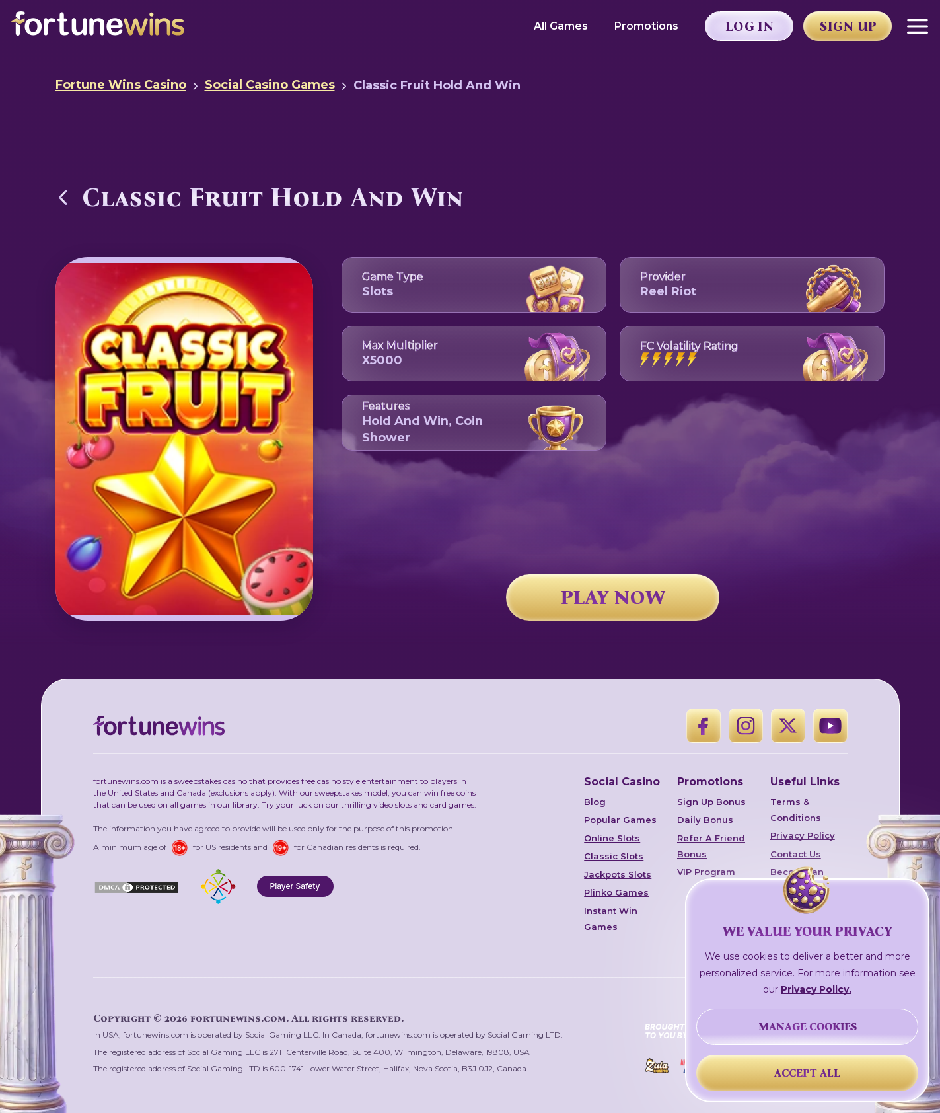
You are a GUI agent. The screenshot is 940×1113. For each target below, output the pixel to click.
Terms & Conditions (795, 809)
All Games (561, 26)
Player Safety (295, 886)
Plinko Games (616, 892)
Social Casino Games (270, 84)
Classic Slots (613, 856)
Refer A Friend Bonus (711, 846)
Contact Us (795, 854)
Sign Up (848, 26)
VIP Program (706, 871)
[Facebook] (703, 726)
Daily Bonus (705, 819)
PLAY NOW (613, 597)
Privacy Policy (802, 835)
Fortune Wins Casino (120, 84)
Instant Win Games (610, 918)
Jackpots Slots (617, 874)
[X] (788, 726)
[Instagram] (746, 726)
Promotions (646, 26)
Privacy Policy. (816, 989)
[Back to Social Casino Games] (63, 197)
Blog (595, 801)
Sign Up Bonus (711, 801)
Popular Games (620, 819)
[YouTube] (830, 726)
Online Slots (612, 838)
